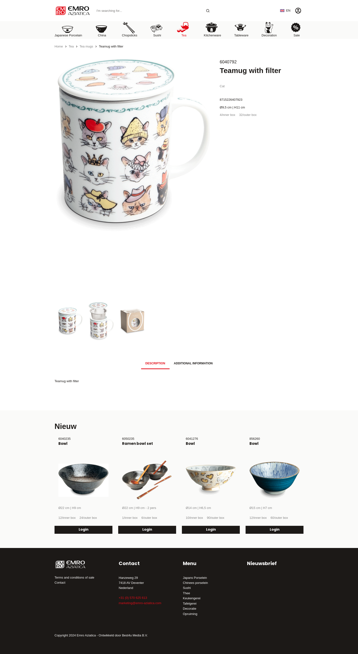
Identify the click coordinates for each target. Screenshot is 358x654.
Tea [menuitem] (183, 29)
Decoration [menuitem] (269, 29)
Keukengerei (191, 598)
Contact (60, 582)
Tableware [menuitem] (241, 29)
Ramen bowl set (137, 443)
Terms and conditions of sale (74, 577)
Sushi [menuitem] (156, 29)
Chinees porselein (195, 583)
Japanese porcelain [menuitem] (68, 29)
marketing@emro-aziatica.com (140, 603)
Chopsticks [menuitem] (129, 29)
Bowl (63, 443)
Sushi (187, 588)
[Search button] (208, 11)
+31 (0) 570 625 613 (133, 598)
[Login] (298, 10)
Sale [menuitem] (296, 29)
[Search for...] (148, 11)
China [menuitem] (101, 29)
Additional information (193, 363)
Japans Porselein (195, 578)
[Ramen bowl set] (147, 480)
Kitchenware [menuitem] (212, 29)
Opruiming (190, 614)
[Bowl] (83, 480)
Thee (186, 593)
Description (155, 363)
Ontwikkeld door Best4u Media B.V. (123, 635)
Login (83, 529)
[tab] (155, 363)
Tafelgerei (189, 603)
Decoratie (189, 608)
